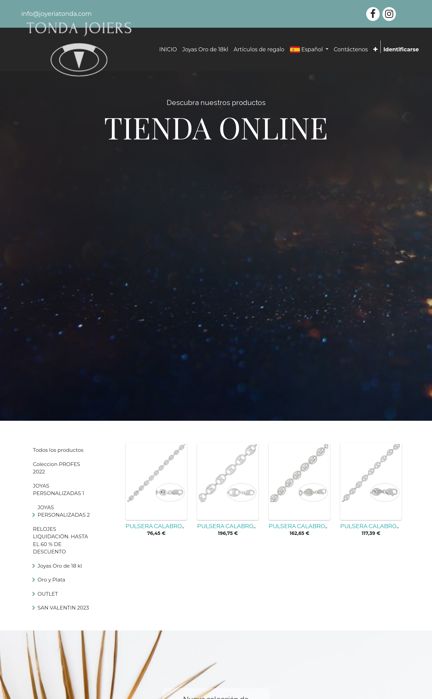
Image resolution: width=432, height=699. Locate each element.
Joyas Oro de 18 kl (59, 566)
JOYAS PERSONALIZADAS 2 (63, 511)
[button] (375, 50)
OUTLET (47, 594)
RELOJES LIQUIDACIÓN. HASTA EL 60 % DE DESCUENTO (60, 540)
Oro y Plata (51, 579)
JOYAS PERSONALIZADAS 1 (58, 490)
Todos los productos (58, 450)
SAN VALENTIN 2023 (63, 607)
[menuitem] (168, 50)
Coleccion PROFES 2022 (56, 468)
